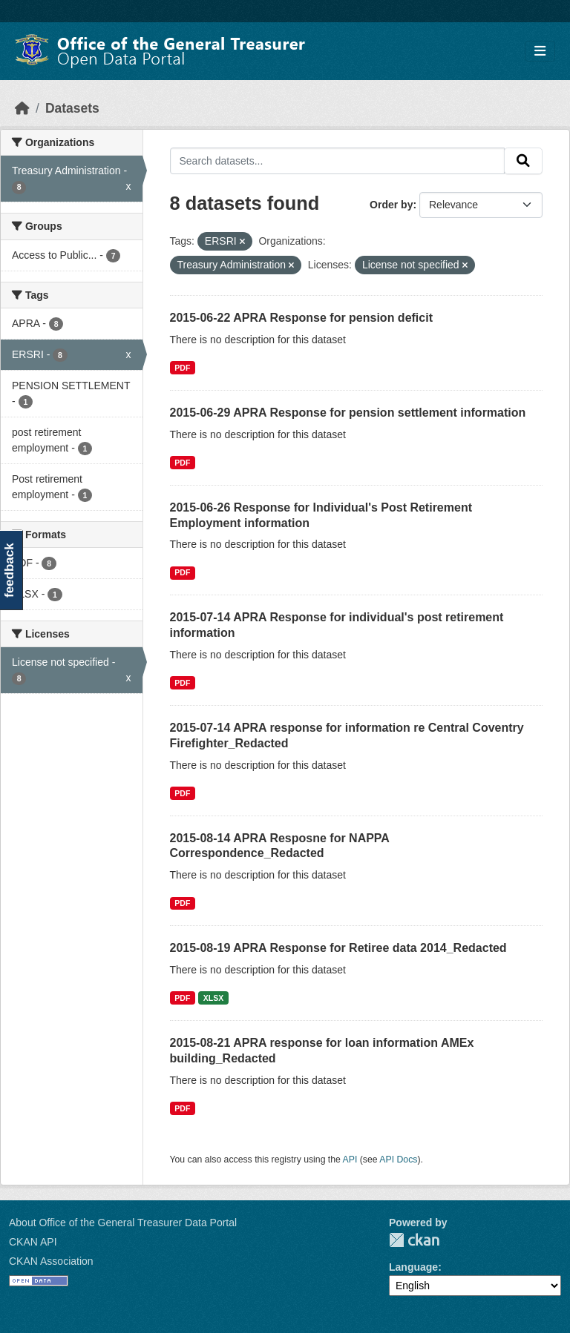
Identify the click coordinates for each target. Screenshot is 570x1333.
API (350, 1159)
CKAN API (33, 1242)
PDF (182, 367)
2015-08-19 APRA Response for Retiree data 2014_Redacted (338, 948)
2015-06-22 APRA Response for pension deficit (301, 317)
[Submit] (523, 161)
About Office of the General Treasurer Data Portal (123, 1222)
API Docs (398, 1159)
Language (413, 1267)
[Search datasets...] (337, 161)
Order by (391, 205)
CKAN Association (51, 1261)
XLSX (213, 997)
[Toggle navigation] (540, 51)
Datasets (72, 108)
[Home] (22, 108)
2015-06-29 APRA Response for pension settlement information (348, 412)
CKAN (414, 1240)
